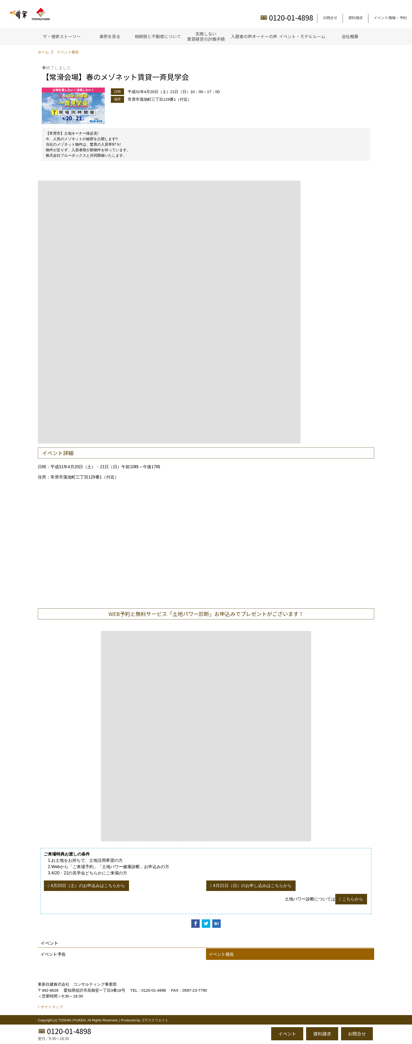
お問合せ (330, 17)
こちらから (352, 899)
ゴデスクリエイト (154, 1020)
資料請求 (355, 17)
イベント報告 (221, 954)
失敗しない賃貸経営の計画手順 (206, 36)
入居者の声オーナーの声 (254, 36)
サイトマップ (52, 1007)
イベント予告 (53, 954)
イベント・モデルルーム (302, 36)
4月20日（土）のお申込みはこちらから (88, 885)
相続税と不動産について (158, 36)
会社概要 (350, 36)
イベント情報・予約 (390, 17)
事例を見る (109, 36)
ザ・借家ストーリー (62, 36)
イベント (287, 1033)
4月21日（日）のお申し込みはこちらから (252, 885)
